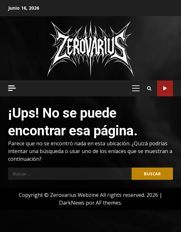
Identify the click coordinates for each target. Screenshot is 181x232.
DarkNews (72, 202)
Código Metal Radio (165, 88)
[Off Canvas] (12, 88)
